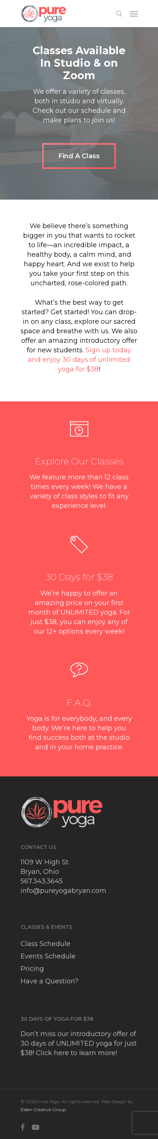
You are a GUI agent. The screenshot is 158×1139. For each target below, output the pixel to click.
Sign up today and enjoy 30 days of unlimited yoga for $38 (79, 359)
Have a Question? (49, 981)
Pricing (32, 969)
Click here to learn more (75, 1053)
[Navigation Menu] (134, 13)
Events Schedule (48, 956)
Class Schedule (45, 944)
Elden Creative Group (43, 1109)
